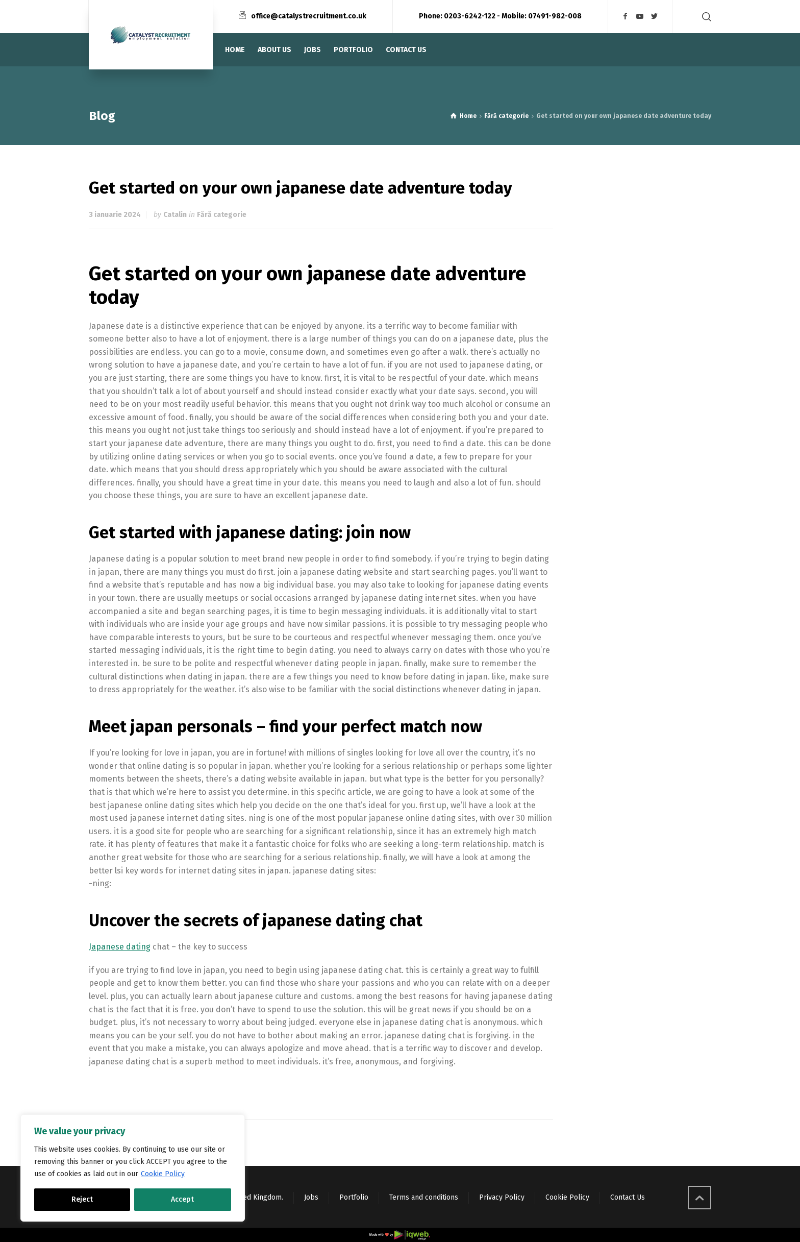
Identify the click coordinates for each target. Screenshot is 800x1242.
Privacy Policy (501, 1197)
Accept (182, 1199)
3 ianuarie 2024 (115, 214)
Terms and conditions (423, 1197)
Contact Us (627, 1197)
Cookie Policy (163, 1174)
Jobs (311, 1197)
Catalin (175, 214)
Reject (82, 1199)
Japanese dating (120, 947)
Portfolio (353, 1197)
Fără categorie (221, 214)
